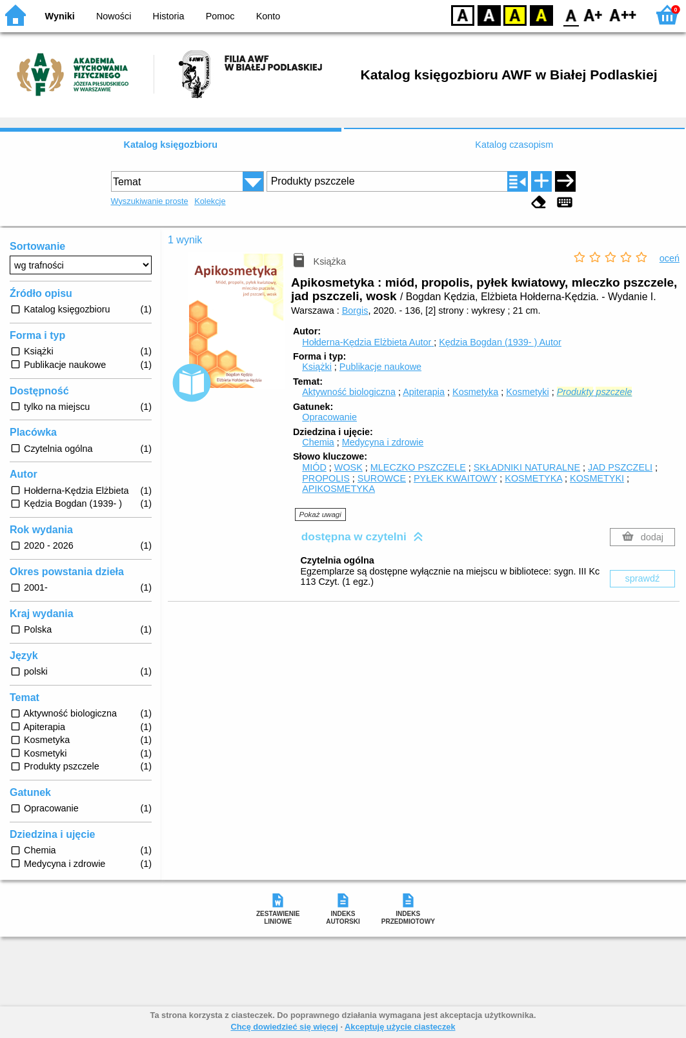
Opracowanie (329, 417)
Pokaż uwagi (320, 514)
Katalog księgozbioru (170, 144)
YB (514, 14)
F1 (593, 14)
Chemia (318, 442)
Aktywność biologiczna (349, 392)
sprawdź (642, 578)
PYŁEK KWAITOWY (455, 478)
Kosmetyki (527, 392)
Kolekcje (209, 201)
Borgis (355, 310)
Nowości (113, 16)
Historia (169, 16)
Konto (268, 16)
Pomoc (220, 16)
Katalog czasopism (514, 144)
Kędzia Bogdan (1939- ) (500, 342)
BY (541, 14)
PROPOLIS (326, 478)
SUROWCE (382, 478)
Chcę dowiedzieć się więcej (284, 1027)
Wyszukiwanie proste (149, 201)
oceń (670, 258)
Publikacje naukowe (380, 366)
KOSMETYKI (597, 478)
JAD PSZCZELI (620, 467)
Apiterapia (424, 392)
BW (489, 14)
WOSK (348, 467)
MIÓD (314, 467)
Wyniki (60, 16)
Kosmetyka (475, 392)
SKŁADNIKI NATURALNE (527, 467)
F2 (623, 14)
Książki (317, 366)
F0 (571, 14)
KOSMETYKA (533, 478)
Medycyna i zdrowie (382, 442)
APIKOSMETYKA (338, 488)
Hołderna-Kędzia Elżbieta (368, 342)
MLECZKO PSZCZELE (418, 467)
